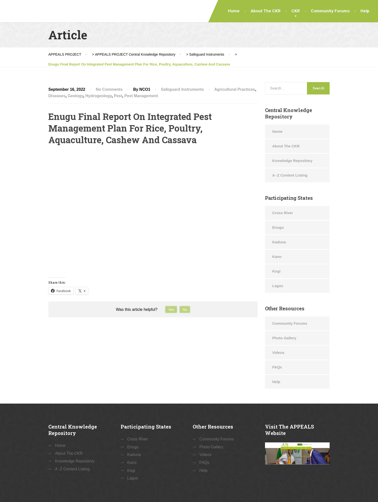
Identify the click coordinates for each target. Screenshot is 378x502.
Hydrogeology (98, 96)
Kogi (276, 271)
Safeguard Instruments (182, 89)
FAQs (277, 367)
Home (234, 10)
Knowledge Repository (292, 161)
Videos (278, 352)
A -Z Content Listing (290, 175)
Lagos (277, 286)
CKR (295, 10)
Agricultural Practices (234, 89)
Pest (118, 96)
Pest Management (141, 96)
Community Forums (330, 10)
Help (364, 10)
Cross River (282, 213)
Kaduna (279, 242)
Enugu (278, 227)
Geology (75, 96)
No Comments (109, 89)
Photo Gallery (284, 338)
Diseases (56, 96)
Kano (277, 256)
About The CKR (266, 10)
